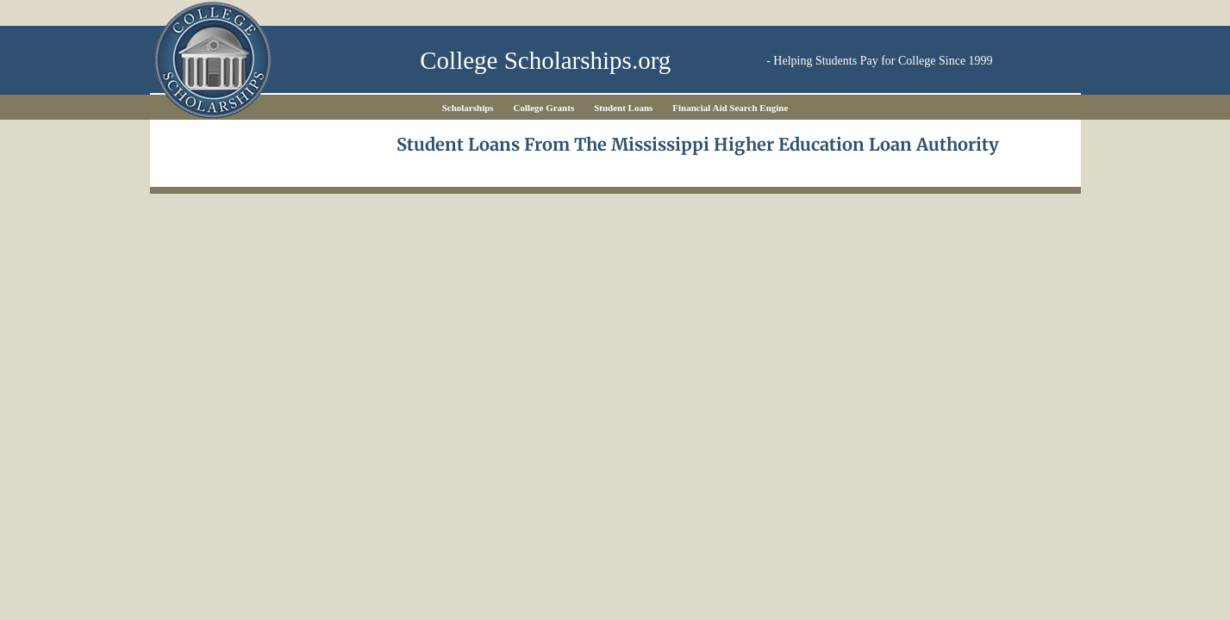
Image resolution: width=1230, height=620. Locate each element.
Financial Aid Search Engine (730, 107)
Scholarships (468, 107)
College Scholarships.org (545, 60)
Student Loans (623, 107)
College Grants (544, 107)
